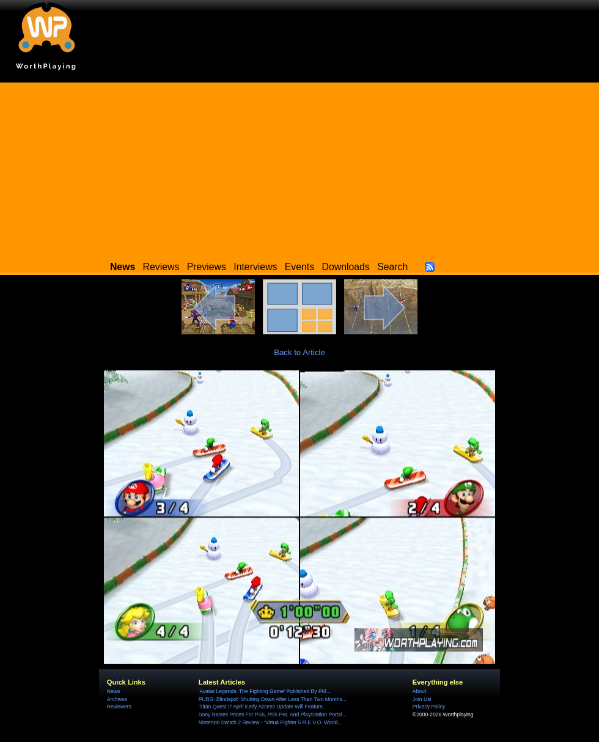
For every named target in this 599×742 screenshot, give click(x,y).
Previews (206, 267)
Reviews (161, 267)
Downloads (346, 267)
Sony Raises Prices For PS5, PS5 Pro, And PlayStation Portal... (273, 714)
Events (299, 267)
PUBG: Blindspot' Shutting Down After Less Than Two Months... (273, 699)
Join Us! (422, 699)
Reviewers (119, 706)
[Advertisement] (299, 168)
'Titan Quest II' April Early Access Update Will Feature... (263, 706)
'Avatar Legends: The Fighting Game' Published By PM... (265, 691)
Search (392, 267)
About (419, 691)
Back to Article (299, 352)
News (113, 691)
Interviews (255, 267)
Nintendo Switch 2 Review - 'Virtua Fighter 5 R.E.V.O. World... (270, 722)
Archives (117, 699)
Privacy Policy (429, 706)
